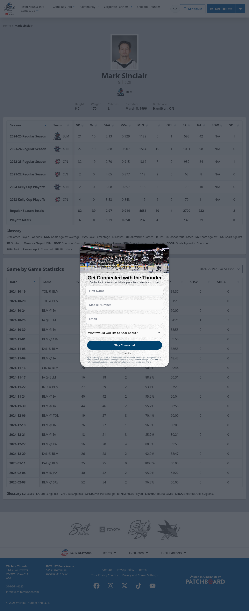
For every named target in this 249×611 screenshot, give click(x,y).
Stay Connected (124, 355)
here (149, 372)
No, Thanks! (124, 363)
